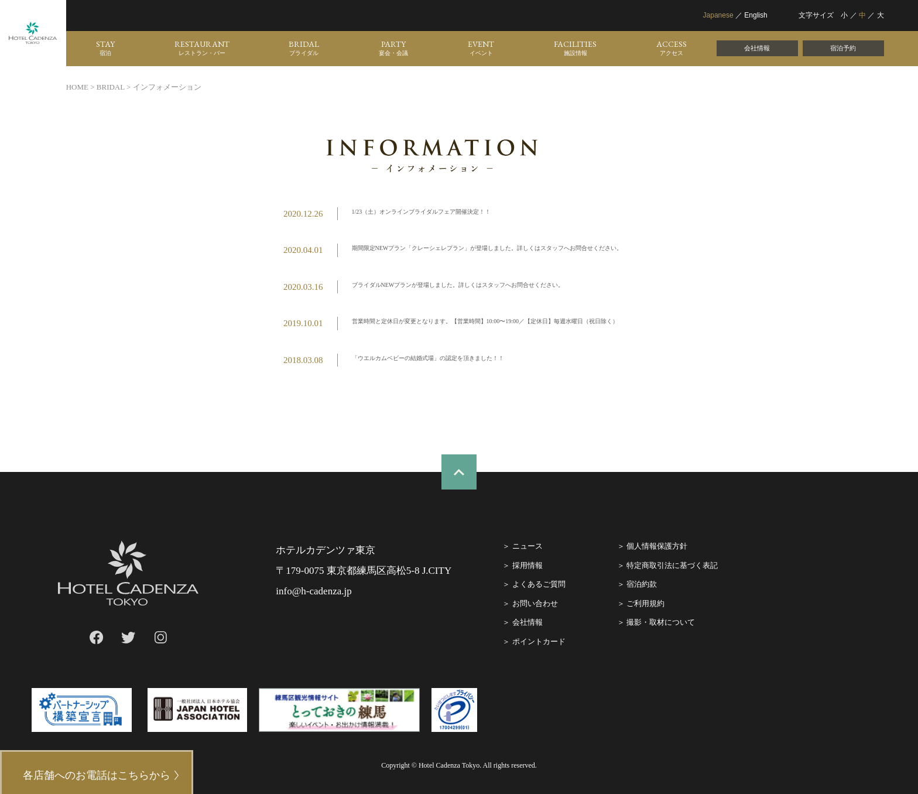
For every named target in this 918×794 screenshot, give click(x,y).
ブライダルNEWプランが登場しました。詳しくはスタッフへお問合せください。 (458, 285)
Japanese (718, 15)
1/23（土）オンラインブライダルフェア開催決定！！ (421, 211)
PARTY (393, 48)
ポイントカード (539, 641)
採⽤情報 (527, 565)
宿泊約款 (641, 584)
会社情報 (757, 48)
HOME (77, 87)
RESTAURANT (202, 48)
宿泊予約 (843, 48)
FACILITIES (575, 48)
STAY (105, 48)
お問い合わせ (535, 603)
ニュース (527, 546)
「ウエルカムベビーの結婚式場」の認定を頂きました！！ (428, 358)
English (755, 15)
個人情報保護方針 (656, 546)
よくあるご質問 (539, 584)
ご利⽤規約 (645, 603)
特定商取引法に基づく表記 (672, 565)
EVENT (481, 48)
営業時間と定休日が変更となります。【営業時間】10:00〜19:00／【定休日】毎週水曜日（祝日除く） (485, 321)
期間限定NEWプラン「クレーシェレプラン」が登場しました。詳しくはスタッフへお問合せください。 (487, 248)
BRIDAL (304, 48)
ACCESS (671, 48)
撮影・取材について (660, 622)
